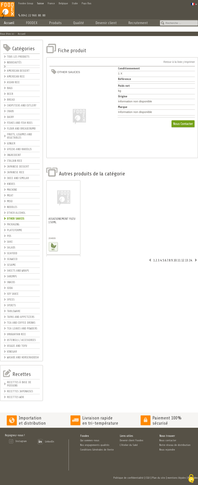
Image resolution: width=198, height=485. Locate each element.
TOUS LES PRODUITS (18, 56)
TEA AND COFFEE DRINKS (21, 322)
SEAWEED (12, 259)
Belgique (63, 3)
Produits (55, 23)
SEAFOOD (12, 253)
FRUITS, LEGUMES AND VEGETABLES (19, 136)
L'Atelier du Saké (129, 445)
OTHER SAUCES (15, 218)
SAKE (10, 241)
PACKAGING (13, 224)
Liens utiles (126, 436)
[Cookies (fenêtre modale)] (191, 478)
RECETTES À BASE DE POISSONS (19, 384)
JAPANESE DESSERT (18, 166)
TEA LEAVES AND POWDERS (22, 328)
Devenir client (106, 23)
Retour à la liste (172, 61)
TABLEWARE (13, 311)
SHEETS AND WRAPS (18, 270)
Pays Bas (86, 3)
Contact (165, 28)
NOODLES (12, 207)
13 (186, 260)
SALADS (11, 247)
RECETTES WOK (15, 397)
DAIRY (10, 117)
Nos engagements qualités (94, 445)
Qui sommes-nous (89, 440)
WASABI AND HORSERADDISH (23, 357)
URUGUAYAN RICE (16, 334)
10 (175, 260)
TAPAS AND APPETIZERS (20, 317)
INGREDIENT (14, 155)
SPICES (10, 299)
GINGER (11, 143)
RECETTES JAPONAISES (20, 391)
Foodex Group (25, 3)
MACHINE (12, 189)
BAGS (10, 88)
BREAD (11, 99)
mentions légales (176, 477)
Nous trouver (167, 436)
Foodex (84, 436)
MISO (10, 201)
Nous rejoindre (167, 449)
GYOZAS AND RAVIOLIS (19, 149)
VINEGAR (12, 351)
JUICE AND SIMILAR (18, 178)
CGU (148, 477)
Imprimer (189, 61)
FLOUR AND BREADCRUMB (21, 128)
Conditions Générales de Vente (97, 449)
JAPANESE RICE (15, 172)
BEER (10, 94)
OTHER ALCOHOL (16, 213)
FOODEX (31, 23)
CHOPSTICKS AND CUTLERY (21, 105)
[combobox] (179, 23)
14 (190, 260)
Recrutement (138, 23)
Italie (75, 3)
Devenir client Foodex (131, 440)
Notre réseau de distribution (174, 445)
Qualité (78, 23)
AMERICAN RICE (16, 76)
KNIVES (11, 184)
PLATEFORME (14, 230)
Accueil (9, 23)
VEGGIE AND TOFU (17, 346)
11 (178, 260)
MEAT (10, 195)
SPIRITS (11, 305)
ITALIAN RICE (14, 161)
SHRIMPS (12, 276)
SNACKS (11, 282)
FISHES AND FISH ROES (19, 123)
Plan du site (158, 477)
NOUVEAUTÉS (14, 62)
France (51, 3)
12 (182, 260)
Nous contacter (167, 440)
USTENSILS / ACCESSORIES (21, 340)
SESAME (11, 265)
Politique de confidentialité (128, 477)
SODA (10, 288)
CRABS (10, 111)
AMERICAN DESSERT (18, 70)
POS (9, 236)
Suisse (40, 3)
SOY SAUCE (13, 294)
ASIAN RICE (13, 82)
